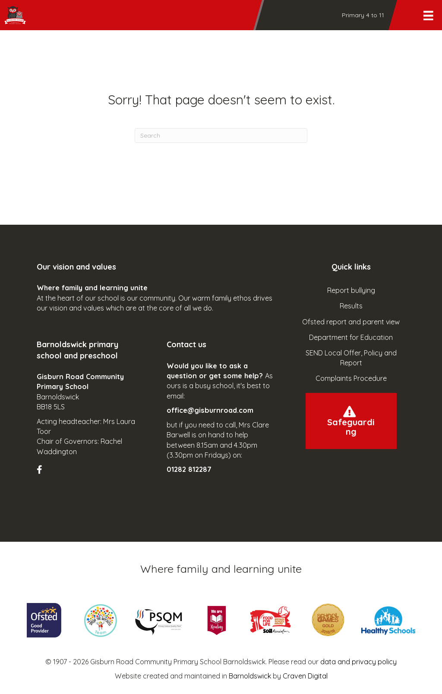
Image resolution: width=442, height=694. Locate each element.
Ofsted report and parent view (351, 321)
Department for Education (351, 337)
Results (351, 305)
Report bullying (351, 290)
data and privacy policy (358, 661)
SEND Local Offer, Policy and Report (351, 358)
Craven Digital (305, 676)
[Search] (221, 135)
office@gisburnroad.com (210, 410)
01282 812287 (189, 469)
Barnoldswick (250, 676)
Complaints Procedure (351, 378)
